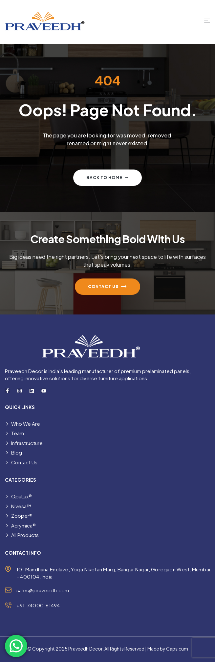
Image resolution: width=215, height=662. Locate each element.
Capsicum (177, 649)
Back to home (107, 178)
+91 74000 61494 (38, 605)
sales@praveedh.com (42, 590)
